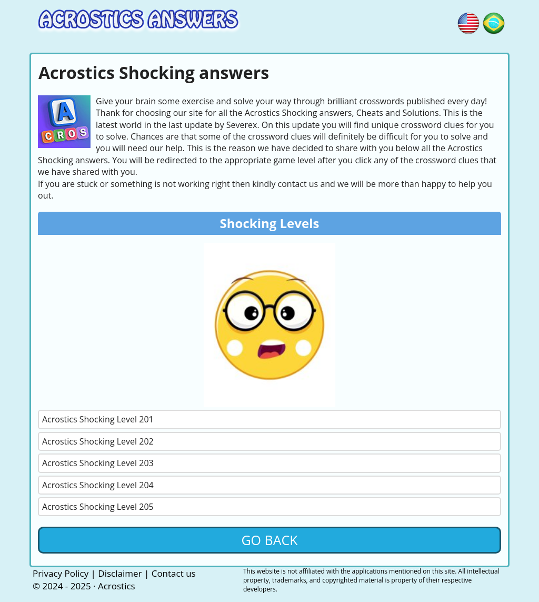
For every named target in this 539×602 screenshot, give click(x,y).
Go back (269, 540)
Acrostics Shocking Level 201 (98, 419)
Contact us (174, 573)
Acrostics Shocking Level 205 (98, 506)
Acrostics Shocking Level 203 (98, 463)
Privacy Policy (60, 573)
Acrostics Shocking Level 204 (98, 485)
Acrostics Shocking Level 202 (98, 441)
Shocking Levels (270, 223)
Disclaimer (120, 573)
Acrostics (116, 586)
